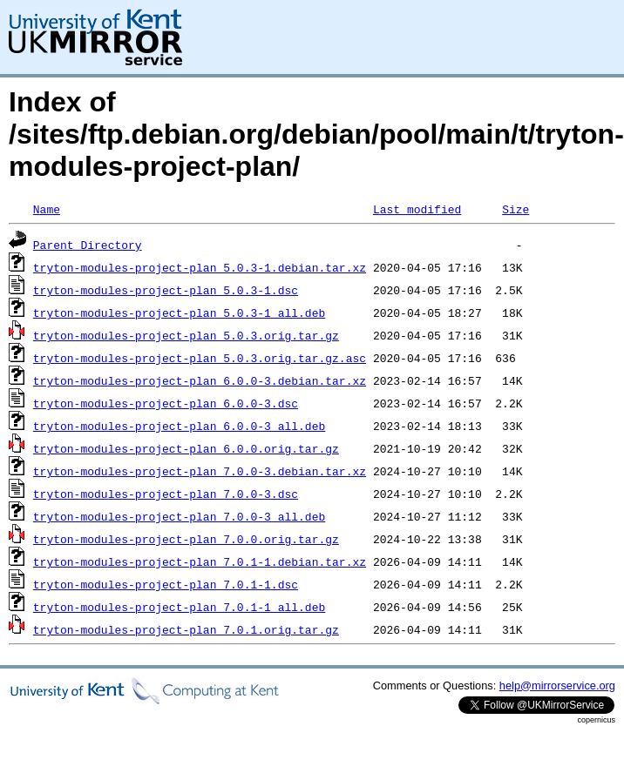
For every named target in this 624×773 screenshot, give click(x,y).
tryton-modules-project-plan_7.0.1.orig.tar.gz (186, 629)
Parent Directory (87, 244)
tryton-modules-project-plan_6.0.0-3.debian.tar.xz (199, 380)
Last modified (417, 209)
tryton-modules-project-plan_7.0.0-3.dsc (165, 493)
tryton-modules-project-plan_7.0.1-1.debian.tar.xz (199, 561)
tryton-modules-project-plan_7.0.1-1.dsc (165, 584)
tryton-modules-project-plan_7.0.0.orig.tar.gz (186, 539)
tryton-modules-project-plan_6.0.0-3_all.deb (179, 426)
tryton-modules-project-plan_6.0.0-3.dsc (165, 403)
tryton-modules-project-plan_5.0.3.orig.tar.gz (186, 335)
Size (515, 209)
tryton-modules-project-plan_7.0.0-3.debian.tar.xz (199, 471)
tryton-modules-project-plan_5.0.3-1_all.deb (179, 312)
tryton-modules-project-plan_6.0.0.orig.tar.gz (186, 448)
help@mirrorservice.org (557, 685)
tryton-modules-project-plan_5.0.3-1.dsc (165, 290)
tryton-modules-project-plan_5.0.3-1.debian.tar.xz (199, 267)
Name (46, 209)
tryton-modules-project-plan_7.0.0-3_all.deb (179, 516)
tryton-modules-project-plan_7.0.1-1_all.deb (179, 607)
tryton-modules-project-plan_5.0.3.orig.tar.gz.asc (199, 358)
